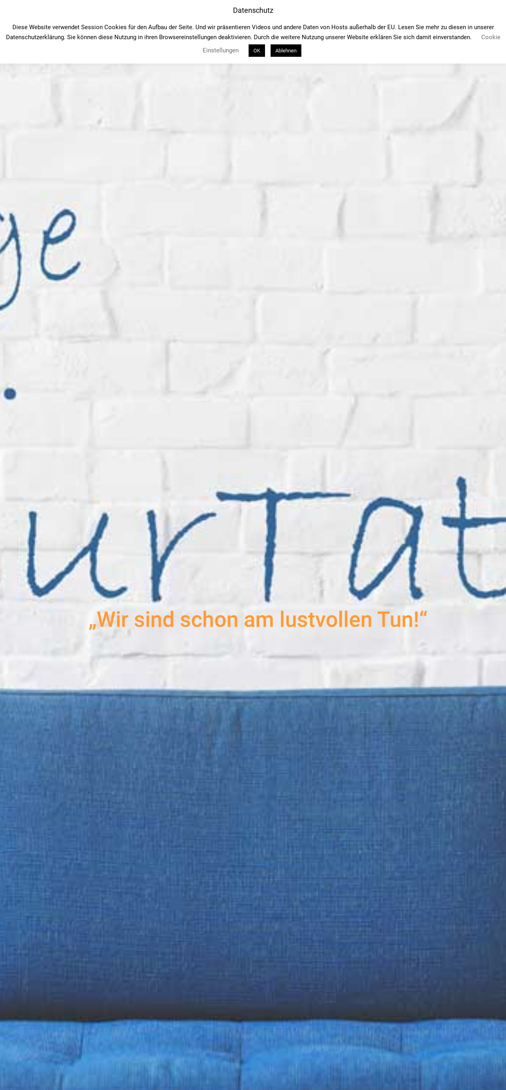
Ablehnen (286, 51)
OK (256, 51)
